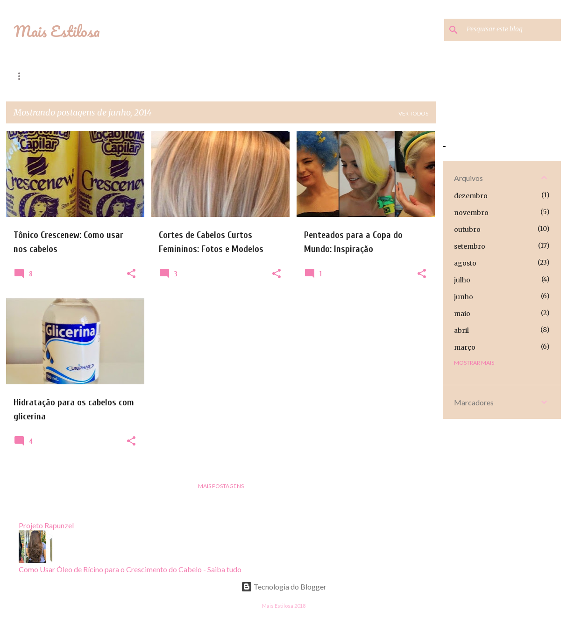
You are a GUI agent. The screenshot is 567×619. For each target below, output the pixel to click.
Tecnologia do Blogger (283, 586)
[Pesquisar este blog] (512, 30)
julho (462, 280)
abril (461, 330)
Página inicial (35, 75)
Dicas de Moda (100, 75)
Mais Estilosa (57, 31)
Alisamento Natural (340, 75)
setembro (469, 246)
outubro (467, 229)
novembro (471, 213)
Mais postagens (221, 485)
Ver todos (413, 113)
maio (462, 314)
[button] (131, 274)
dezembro (471, 196)
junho (463, 297)
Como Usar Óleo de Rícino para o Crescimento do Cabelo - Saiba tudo (130, 569)
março (464, 347)
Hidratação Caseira (254, 75)
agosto (465, 263)
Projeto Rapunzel (172, 75)
